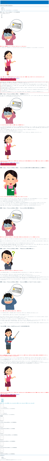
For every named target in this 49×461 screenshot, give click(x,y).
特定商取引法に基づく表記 (5, 3)
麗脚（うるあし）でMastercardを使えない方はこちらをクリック (8, 79)
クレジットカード (4, 458)
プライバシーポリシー (4, 2)
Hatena (2, 400)
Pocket (3, 401)
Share (2, 399)
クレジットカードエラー (6, 5)
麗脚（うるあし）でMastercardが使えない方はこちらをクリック (8, 164)
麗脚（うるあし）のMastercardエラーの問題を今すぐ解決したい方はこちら (10, 78)
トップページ (3, 1)
